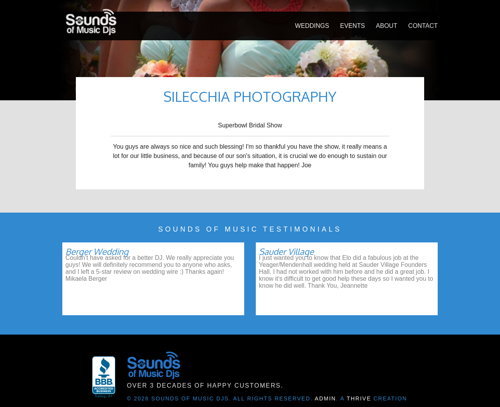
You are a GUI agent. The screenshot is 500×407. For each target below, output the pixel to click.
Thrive (359, 398)
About (386, 25)
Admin (325, 398)
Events (352, 25)
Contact (423, 25)
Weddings (312, 25)
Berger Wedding (96, 251)
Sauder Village (286, 251)
